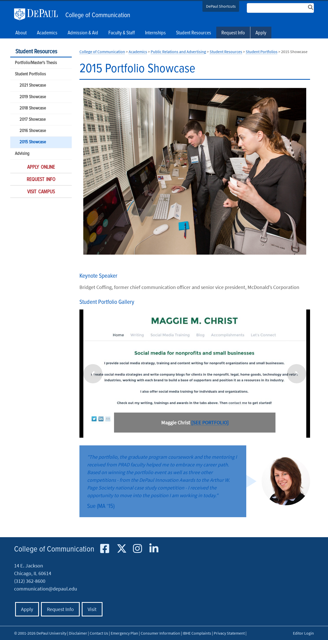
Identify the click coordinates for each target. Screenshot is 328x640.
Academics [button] (47, 33)
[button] (92, 373)
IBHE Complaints (197, 633)
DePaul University (38, 14)
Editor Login (303, 633)
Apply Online (41, 167)
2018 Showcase (32, 108)
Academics (138, 51)
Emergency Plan (124, 633)
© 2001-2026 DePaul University (40, 633)
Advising (22, 154)
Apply (260, 33)
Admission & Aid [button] (83, 33)
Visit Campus (41, 192)
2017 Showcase (32, 120)
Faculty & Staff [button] (121, 33)
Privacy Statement (229, 633)
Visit (92, 609)
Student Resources (36, 52)
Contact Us (99, 633)
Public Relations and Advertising (178, 51)
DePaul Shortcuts (221, 6)
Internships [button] (155, 33)
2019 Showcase (32, 97)
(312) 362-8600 (29, 581)
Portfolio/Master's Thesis (36, 63)
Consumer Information (160, 633)
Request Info (233, 33)
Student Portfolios (30, 74)
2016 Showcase (32, 131)
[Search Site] (280, 8)
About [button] (21, 33)
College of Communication (97, 15)
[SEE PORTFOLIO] (210, 422)
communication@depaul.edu (45, 588)
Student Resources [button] (193, 33)
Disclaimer (78, 633)
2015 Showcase (32, 142)
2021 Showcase (32, 85)
